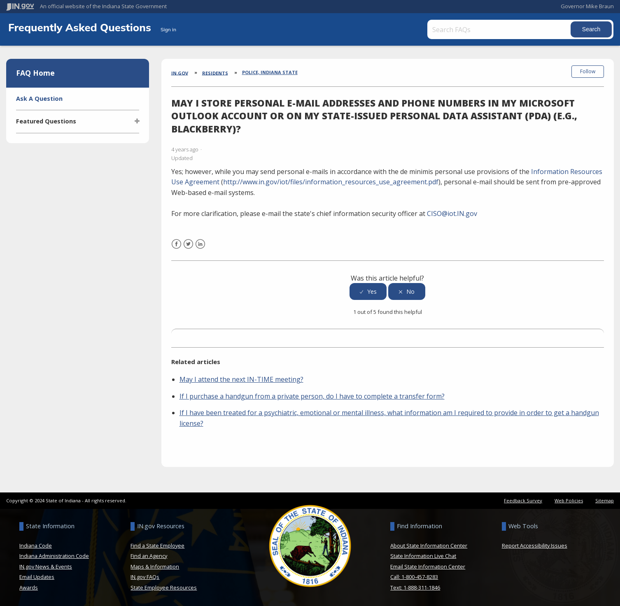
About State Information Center (428, 545)
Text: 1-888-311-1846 (415, 587)
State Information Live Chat (423, 556)
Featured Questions (46, 121)
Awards (28, 587)
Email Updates (36, 576)
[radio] (368, 291)
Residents (215, 73)
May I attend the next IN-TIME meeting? (241, 379)
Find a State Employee (157, 545)
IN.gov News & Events (45, 566)
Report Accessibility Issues (534, 545)
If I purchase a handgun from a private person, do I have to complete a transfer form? (312, 396)
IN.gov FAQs (145, 576)
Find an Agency (149, 556)
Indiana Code (35, 545)
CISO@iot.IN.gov (452, 213)
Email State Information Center (427, 566)
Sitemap (604, 500)
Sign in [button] (168, 29)
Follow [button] (587, 71)
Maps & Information (155, 566)
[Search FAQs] (500, 29)
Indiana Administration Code (54, 556)
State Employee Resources (164, 587)
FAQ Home (35, 73)
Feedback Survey (523, 500)
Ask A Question (39, 98)
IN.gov (179, 73)
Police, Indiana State (270, 72)
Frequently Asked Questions (81, 27)
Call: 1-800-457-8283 (414, 576)
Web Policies (569, 500)
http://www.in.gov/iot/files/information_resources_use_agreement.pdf (330, 181)
